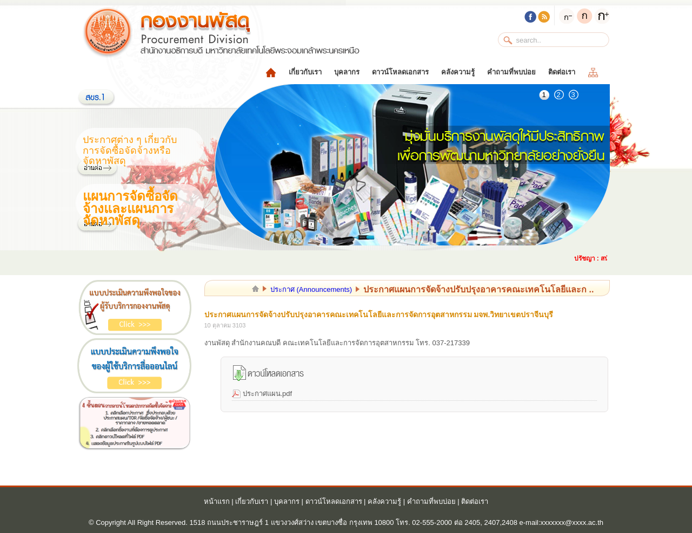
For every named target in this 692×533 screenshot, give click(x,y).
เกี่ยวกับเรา (305, 72)
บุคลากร (347, 72)
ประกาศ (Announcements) (311, 289)
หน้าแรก (217, 501)
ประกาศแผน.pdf (267, 394)
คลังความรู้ (458, 72)
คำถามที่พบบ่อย (511, 72)
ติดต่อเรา (561, 72)
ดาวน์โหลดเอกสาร (400, 72)
